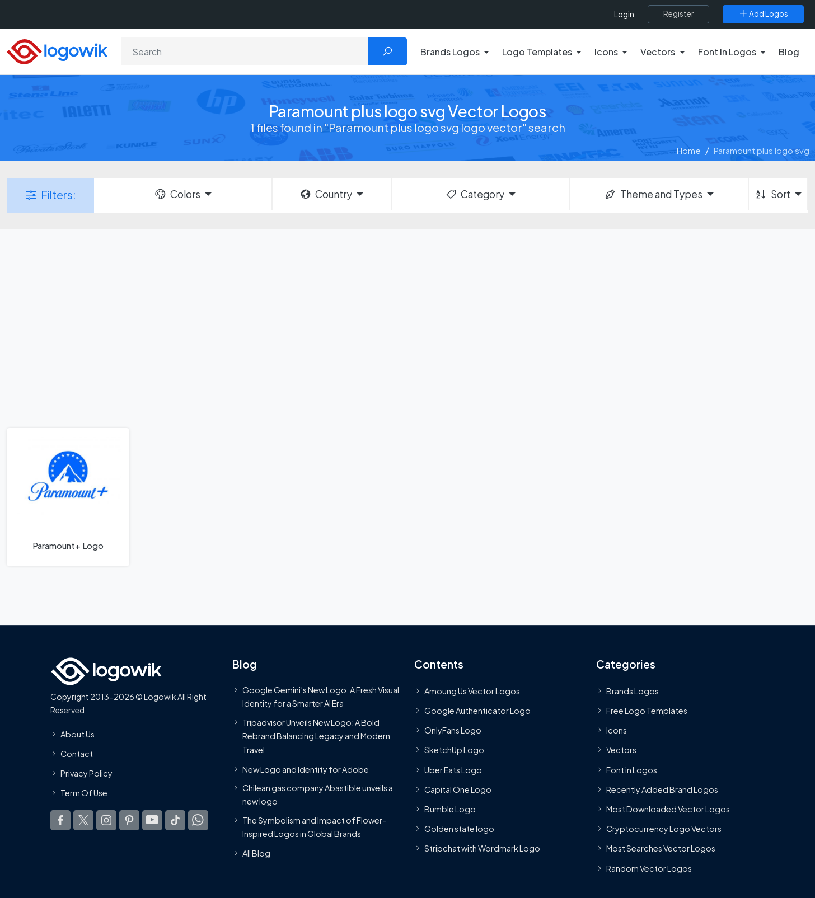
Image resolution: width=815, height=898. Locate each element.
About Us (77, 734)
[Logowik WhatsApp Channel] (198, 820)
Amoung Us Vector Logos (472, 691)
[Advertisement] (407, 327)
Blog (789, 52)
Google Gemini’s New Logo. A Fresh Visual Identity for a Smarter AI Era (320, 696)
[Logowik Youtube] (152, 820)
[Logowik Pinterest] (129, 820)
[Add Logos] (763, 14)
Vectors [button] (657, 52)
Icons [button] (606, 52)
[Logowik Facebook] (60, 820)
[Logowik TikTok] (175, 820)
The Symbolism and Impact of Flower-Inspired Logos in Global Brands (314, 827)
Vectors (621, 750)
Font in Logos (631, 770)
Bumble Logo (450, 809)
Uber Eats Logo (453, 770)
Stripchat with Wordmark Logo (482, 848)
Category (474, 194)
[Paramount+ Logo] (68, 497)
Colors (177, 194)
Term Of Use (83, 793)
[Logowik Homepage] (57, 50)
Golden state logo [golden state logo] (459, 829)
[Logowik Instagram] (106, 820)
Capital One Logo (457, 789)
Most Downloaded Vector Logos (668, 809)
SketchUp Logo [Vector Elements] (454, 750)
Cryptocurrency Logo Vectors (664, 829)
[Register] (678, 14)
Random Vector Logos (649, 868)
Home (689, 150)
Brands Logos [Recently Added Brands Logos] (632, 691)
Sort (772, 194)
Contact (76, 754)
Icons (616, 730)
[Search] (244, 51)
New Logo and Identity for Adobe (305, 769)
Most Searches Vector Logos (660, 848)
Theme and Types (653, 194)
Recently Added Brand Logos (662, 789)
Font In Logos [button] (727, 52)
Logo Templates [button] (537, 52)
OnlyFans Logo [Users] (452, 730)
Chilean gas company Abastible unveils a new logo (317, 794)
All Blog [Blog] (256, 853)
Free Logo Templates (646, 711)
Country (325, 194)
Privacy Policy (86, 773)
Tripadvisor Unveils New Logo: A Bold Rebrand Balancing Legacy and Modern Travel (316, 735)
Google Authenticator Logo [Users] (477, 711)
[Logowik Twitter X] (83, 820)
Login (624, 14)
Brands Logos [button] (450, 52)
